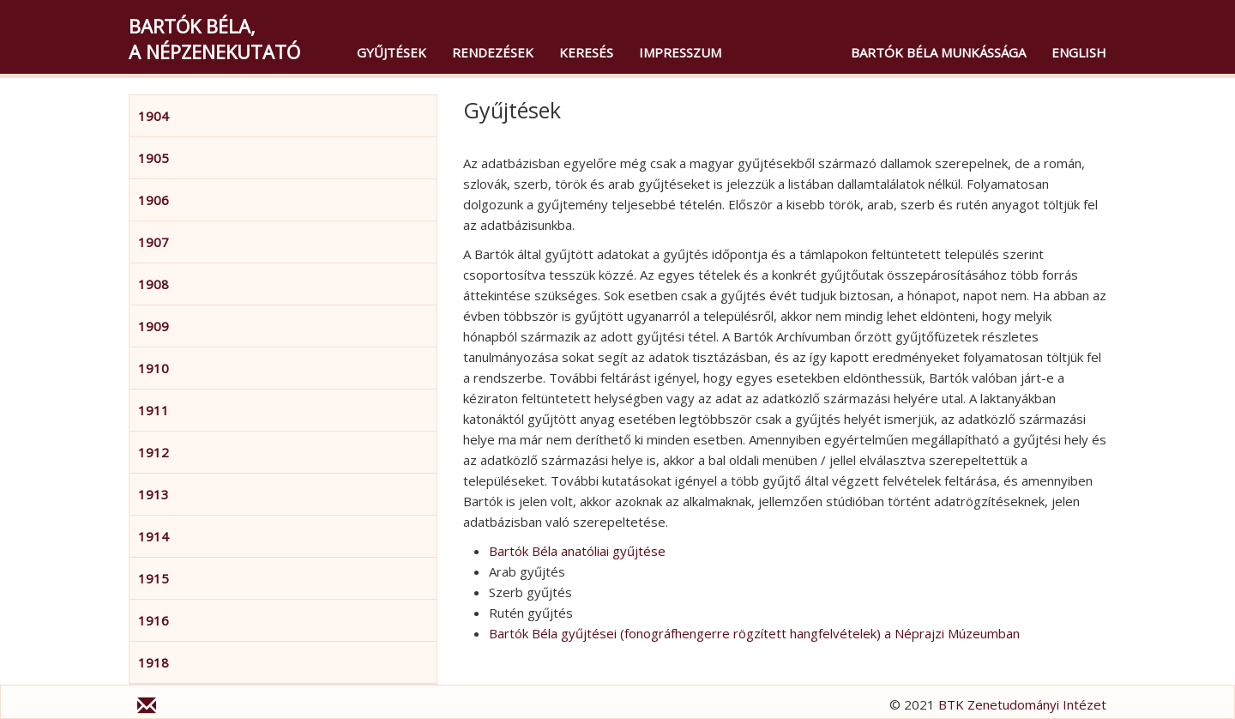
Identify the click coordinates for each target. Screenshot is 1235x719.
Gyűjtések (391, 52)
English (1078, 52)
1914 (153, 536)
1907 (153, 242)
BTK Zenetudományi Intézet (1022, 704)
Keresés (586, 52)
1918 (153, 662)
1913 (153, 494)
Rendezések (492, 52)
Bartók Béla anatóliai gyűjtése (577, 550)
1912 (153, 452)
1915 (153, 578)
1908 (153, 284)
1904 (153, 115)
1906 (153, 199)
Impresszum (680, 52)
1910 (153, 368)
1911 (153, 410)
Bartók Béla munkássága (938, 52)
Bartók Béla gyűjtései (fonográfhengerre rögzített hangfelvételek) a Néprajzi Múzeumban (754, 633)
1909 (153, 326)
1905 (153, 157)
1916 (153, 620)
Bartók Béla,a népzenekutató (214, 38)
